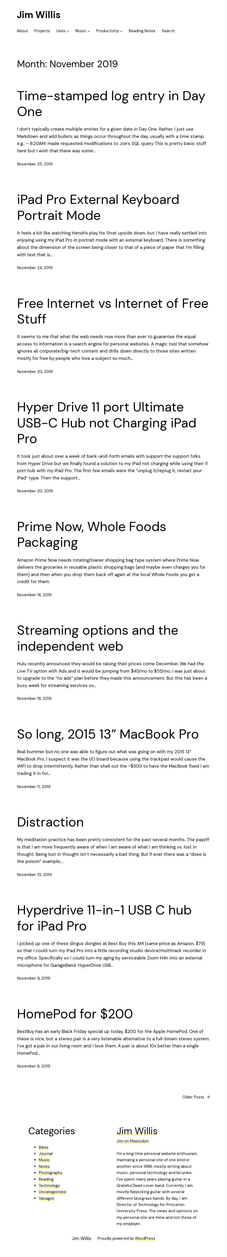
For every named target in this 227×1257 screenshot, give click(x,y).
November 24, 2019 (34, 267)
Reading (46, 1179)
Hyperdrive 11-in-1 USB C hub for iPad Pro (104, 918)
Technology (49, 1185)
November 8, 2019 (33, 1066)
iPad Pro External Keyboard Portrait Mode (98, 207)
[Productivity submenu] (121, 31)
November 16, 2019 (34, 698)
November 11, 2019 (33, 786)
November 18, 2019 (34, 594)
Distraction (50, 822)
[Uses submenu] (68, 31)
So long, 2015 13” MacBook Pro (108, 734)
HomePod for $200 (75, 1014)
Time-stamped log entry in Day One (111, 104)
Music (44, 1160)
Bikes (43, 1147)
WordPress (145, 1238)
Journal (45, 1153)
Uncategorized (52, 1191)
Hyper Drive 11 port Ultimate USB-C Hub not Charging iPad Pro (106, 422)
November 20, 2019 (35, 371)
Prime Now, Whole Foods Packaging (91, 534)
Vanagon (47, 1198)
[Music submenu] (89, 31)
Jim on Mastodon (133, 1141)
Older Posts (196, 1097)
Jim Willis (39, 15)
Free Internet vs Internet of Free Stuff (112, 311)
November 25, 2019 (34, 164)
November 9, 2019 (33, 978)
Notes (44, 1166)
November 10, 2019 (34, 874)
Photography (50, 1172)
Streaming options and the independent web (97, 638)
